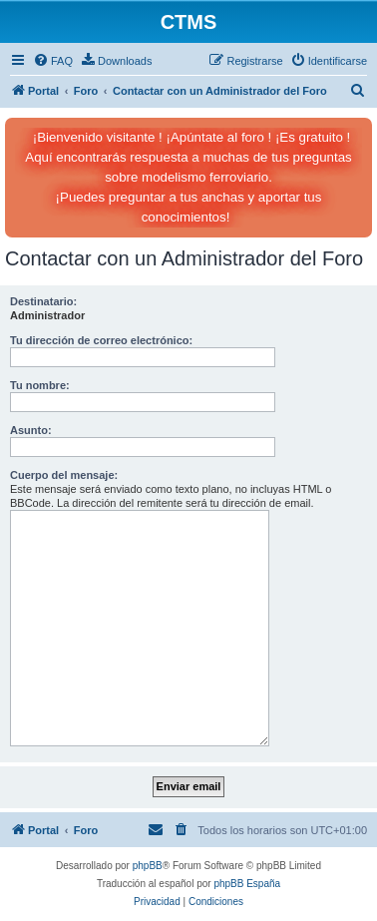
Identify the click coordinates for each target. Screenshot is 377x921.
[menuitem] (53, 61)
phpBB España (246, 883)
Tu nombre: (40, 385)
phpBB (148, 865)
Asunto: (31, 430)
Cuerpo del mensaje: (64, 475)
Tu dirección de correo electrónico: (101, 340)
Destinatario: (43, 301)
